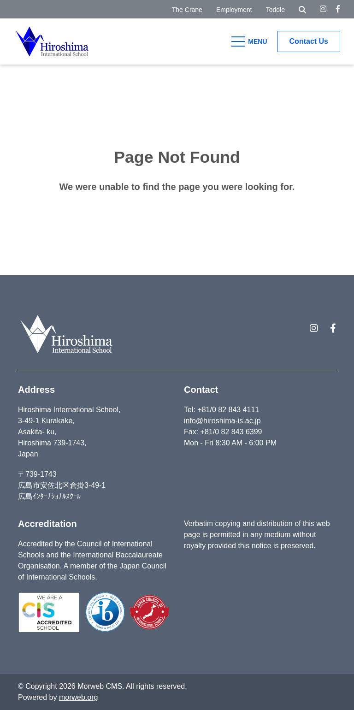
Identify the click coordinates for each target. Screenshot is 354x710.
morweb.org (78, 697)
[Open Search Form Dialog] (302, 9)
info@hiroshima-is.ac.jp (222, 421)
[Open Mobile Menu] (250, 41)
